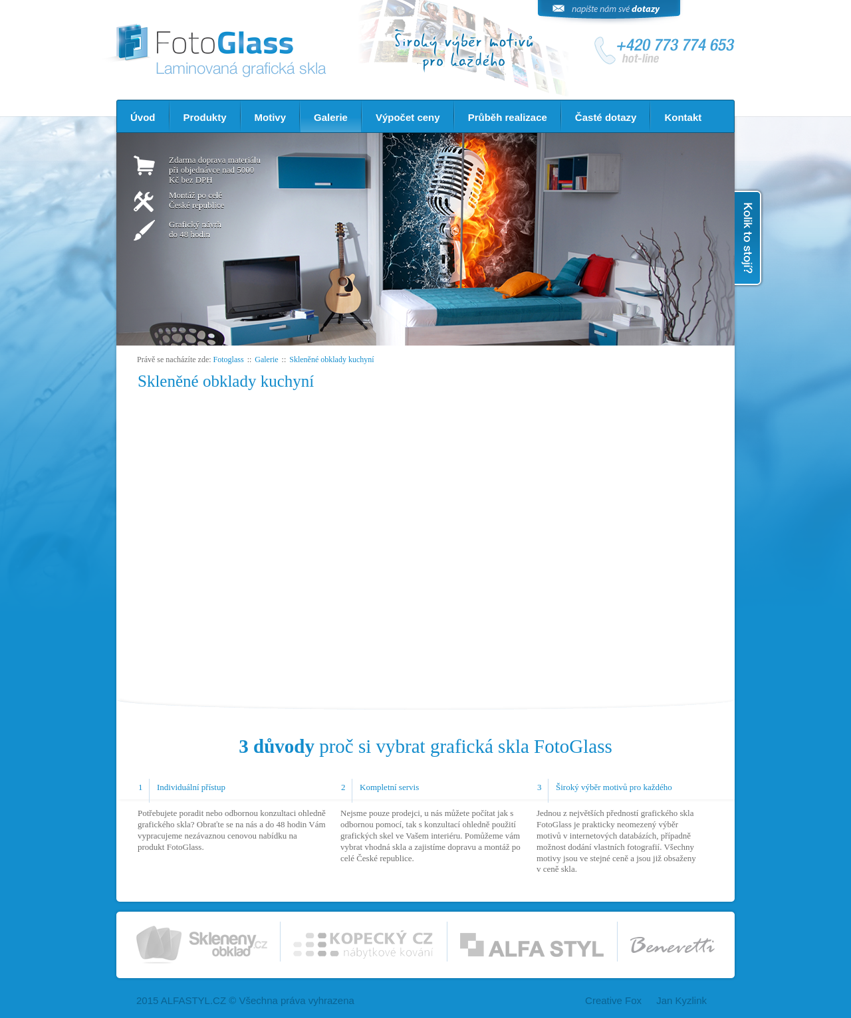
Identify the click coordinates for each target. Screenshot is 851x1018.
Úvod (143, 117)
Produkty (205, 117)
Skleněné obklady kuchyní (331, 359)
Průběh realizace (507, 117)
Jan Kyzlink (681, 1000)
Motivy (271, 117)
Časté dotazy (606, 117)
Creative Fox (613, 1000)
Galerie (331, 117)
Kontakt (682, 117)
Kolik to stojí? (749, 238)
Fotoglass (228, 359)
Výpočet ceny (408, 117)
